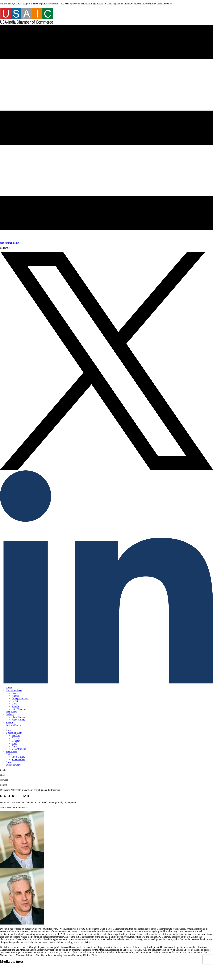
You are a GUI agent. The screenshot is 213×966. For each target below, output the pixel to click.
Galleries (10, 714)
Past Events (11, 711)
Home (9, 687)
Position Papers (13, 725)
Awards (15, 706)
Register (16, 701)
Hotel (14, 703)
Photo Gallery (18, 717)
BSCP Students (19, 709)
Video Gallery (18, 719)
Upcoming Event (14, 690)
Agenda (15, 695)
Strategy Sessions (20, 698)
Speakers (16, 693)
